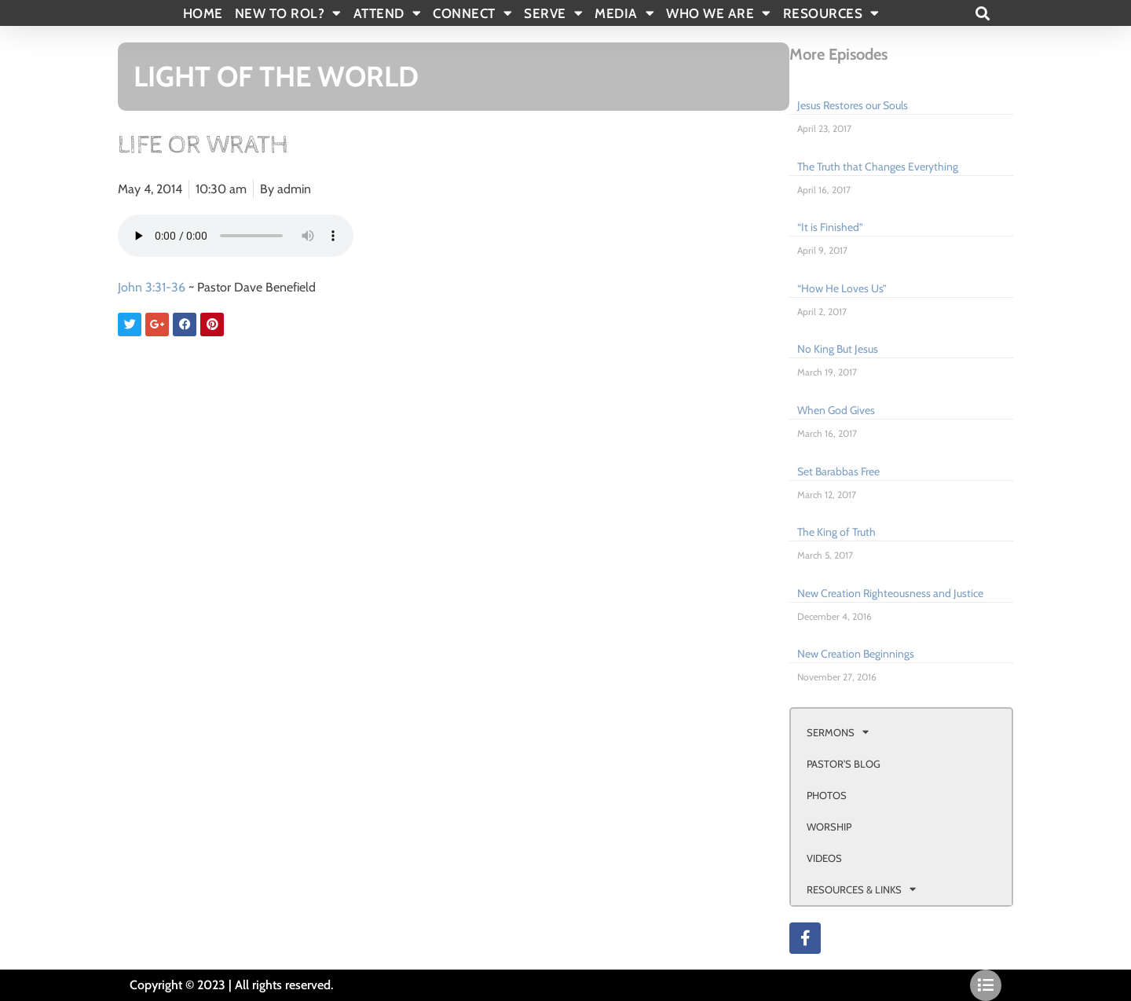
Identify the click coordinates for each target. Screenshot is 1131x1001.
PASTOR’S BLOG (843, 763)
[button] (982, 13)
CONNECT (472, 13)
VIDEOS (824, 858)
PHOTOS (827, 795)
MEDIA (624, 13)
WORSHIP (829, 826)
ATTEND (387, 13)
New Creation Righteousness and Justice (890, 593)
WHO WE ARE (718, 13)
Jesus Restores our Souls (852, 105)
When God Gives (836, 410)
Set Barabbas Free (838, 471)
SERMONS (838, 732)
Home (203, 13)
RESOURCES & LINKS (861, 889)
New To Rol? (288, 13)
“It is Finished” (830, 227)
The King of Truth (836, 532)
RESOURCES (831, 13)
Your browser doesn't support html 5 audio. (235, 235)
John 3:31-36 (151, 287)
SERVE (553, 13)
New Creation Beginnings (855, 654)
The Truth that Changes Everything (877, 167)
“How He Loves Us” (842, 288)
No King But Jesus (837, 349)
